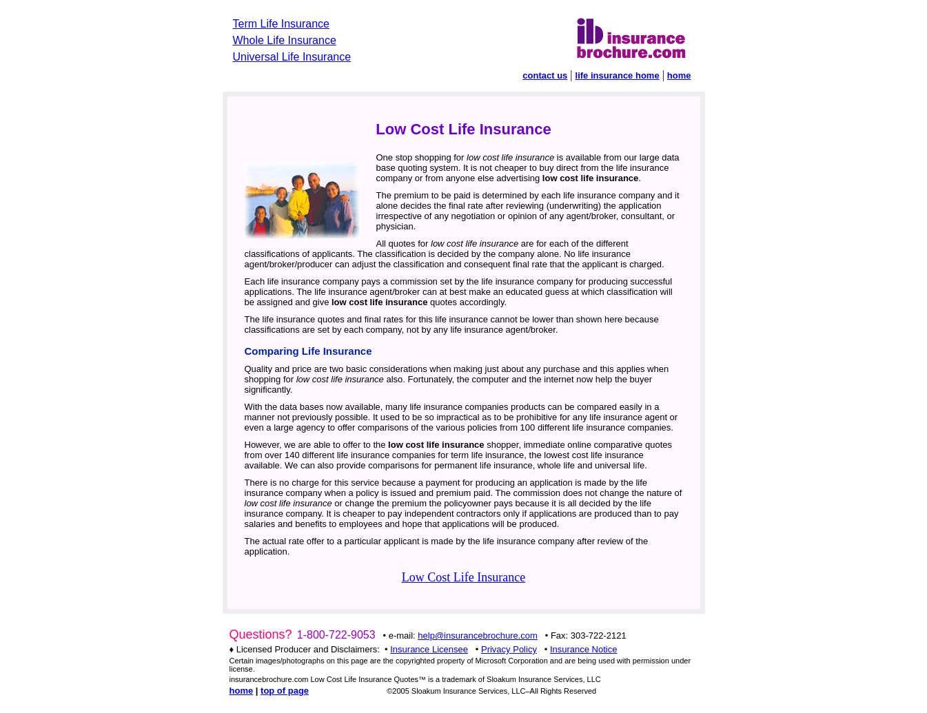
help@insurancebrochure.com (478, 635)
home (679, 75)
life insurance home (617, 75)
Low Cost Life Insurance (463, 577)
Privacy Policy (509, 649)
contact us (544, 75)
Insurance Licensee (429, 649)
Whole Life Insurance (284, 40)
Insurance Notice (584, 649)
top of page (285, 690)
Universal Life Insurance (292, 57)
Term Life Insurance (281, 24)
